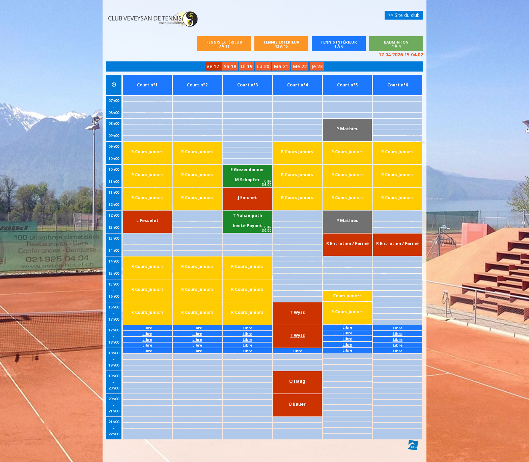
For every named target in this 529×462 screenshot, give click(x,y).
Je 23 (317, 66)
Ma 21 (281, 66)
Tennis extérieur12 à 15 (281, 44)
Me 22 (300, 66)
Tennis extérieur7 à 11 (224, 44)
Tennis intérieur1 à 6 (342, 44)
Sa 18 (230, 66)
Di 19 (246, 66)
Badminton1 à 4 (396, 44)
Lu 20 (263, 66)
